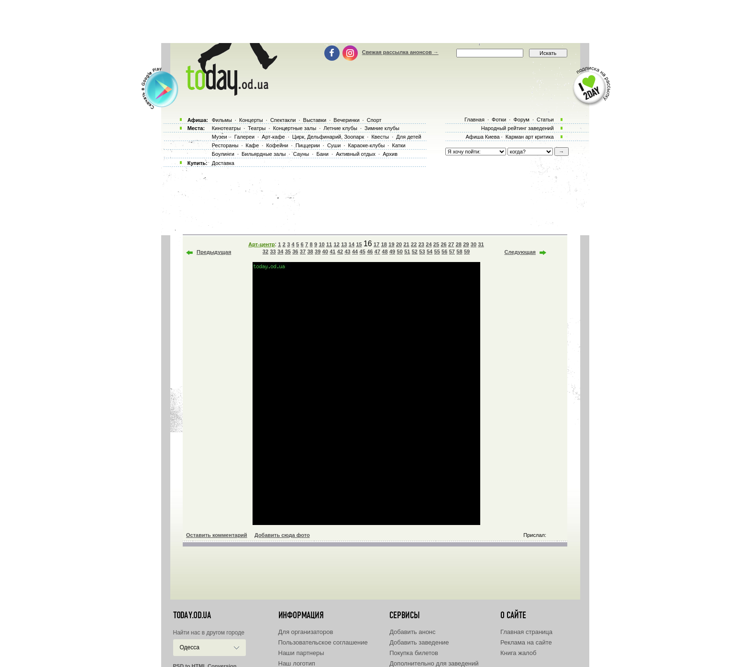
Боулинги (223, 154)
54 (429, 251)
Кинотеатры (226, 128)
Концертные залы (294, 128)
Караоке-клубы (366, 145)
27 (451, 244)
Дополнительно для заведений (433, 663)
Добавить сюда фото (282, 535)
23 (421, 244)
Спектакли (283, 120)
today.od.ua (192, 615)
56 (444, 251)
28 (459, 244)
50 (400, 251)
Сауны (301, 154)
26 (443, 244)
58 (459, 251)
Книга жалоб (518, 652)
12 (337, 244)
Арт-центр (261, 244)
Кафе (252, 145)
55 (437, 251)
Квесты (380, 137)
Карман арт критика (530, 137)
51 (407, 251)
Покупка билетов (413, 652)
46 (370, 251)
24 (428, 244)
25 (436, 244)
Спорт (374, 120)
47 (377, 251)
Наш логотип (296, 663)
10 (321, 244)
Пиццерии (308, 145)
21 (406, 244)
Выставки (315, 120)
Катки (398, 145)
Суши (334, 145)
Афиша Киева (482, 137)
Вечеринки (346, 120)
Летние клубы (340, 128)
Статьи (545, 119)
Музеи (219, 137)
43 (347, 251)
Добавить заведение (419, 642)
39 (317, 251)
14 (351, 244)
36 (295, 251)
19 (391, 244)
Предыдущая (214, 252)
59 (467, 251)
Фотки (499, 119)
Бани (322, 154)
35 (288, 251)
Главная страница (526, 631)
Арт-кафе (273, 137)
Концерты (251, 120)
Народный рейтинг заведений (517, 128)
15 (359, 244)
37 (303, 251)
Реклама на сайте (526, 642)
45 (362, 251)
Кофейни (277, 145)
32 (265, 251)
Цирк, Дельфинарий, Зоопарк (328, 137)
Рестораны (225, 145)
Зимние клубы (381, 128)
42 (340, 251)
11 (329, 244)
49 (392, 251)
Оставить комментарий (216, 535)
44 (355, 251)
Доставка (223, 163)
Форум (521, 119)
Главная (474, 119)
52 (415, 251)
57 (452, 251)
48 (384, 251)
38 (310, 251)
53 (422, 251)
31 (481, 244)
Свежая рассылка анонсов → (400, 52)
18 (384, 244)
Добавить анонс (412, 631)
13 (344, 244)
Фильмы (222, 120)
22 (414, 244)
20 (399, 244)
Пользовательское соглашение (323, 642)
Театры (256, 128)
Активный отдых (355, 154)
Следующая (520, 252)
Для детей (408, 137)
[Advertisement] (375, 21)
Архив (390, 154)
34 (280, 251)
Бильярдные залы (264, 154)
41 (332, 251)
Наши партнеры (301, 652)
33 (273, 251)
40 (325, 251)
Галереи (244, 137)
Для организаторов (305, 631)
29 (466, 244)
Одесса (189, 647)
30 (473, 244)
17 (376, 244)
